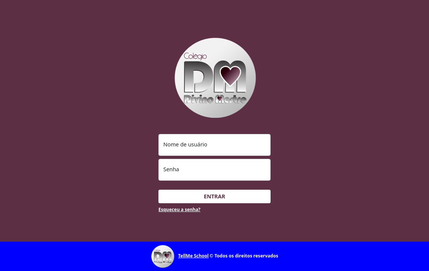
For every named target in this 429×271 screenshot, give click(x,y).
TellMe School (193, 256)
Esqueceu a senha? (179, 209)
